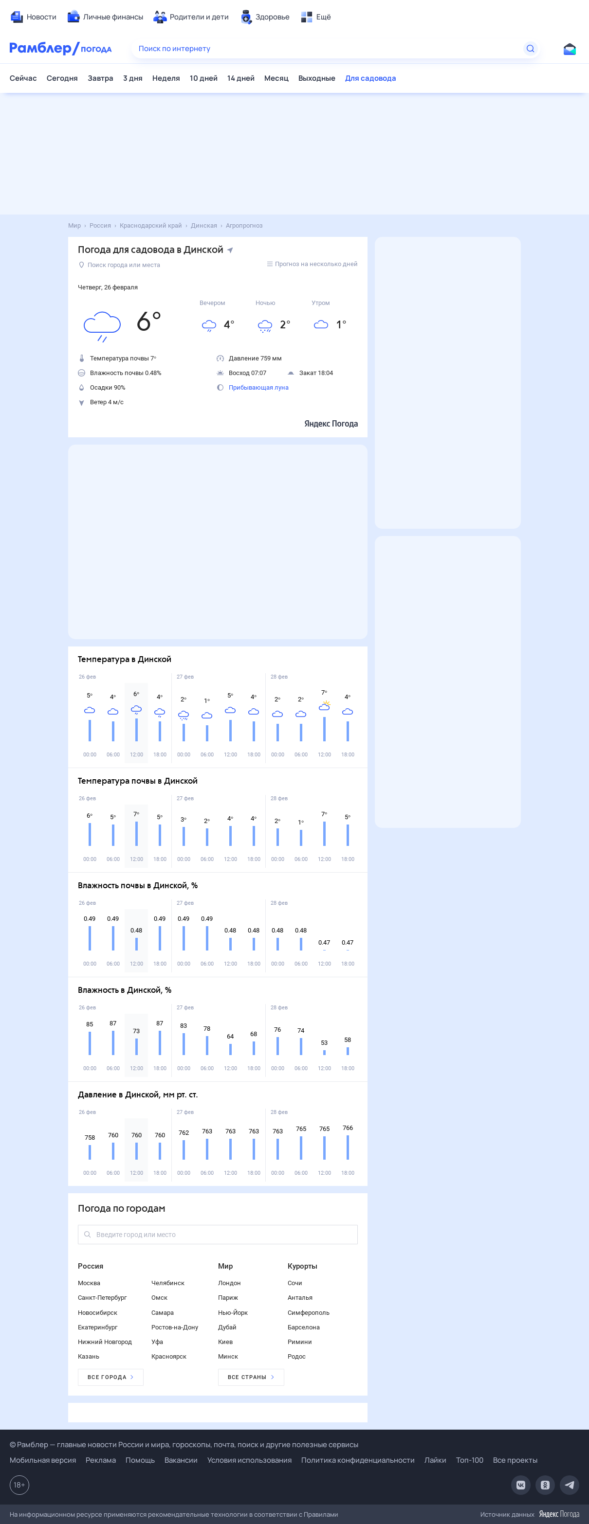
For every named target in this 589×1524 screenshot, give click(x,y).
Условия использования (249, 1460)
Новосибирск (97, 1312)
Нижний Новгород (105, 1341)
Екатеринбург (97, 1327)
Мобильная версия (43, 1460)
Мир (225, 1266)
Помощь (140, 1460)
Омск (159, 1297)
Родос (297, 1356)
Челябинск (167, 1283)
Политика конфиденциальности (358, 1460)
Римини (300, 1341)
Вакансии (181, 1460)
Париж (228, 1297)
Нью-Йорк (233, 1312)
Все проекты (515, 1460)
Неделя (166, 78)
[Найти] (530, 48)
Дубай (227, 1327)
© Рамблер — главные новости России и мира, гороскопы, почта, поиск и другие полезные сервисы (184, 1444)
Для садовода (370, 78)
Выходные (316, 78)
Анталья (300, 1297)
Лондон (229, 1283)
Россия (90, 1266)
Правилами (321, 1514)
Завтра (100, 78)
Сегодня (62, 78)
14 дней (241, 78)
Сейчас (23, 78)
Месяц (276, 78)
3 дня (133, 78)
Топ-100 (469, 1460)
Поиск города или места (119, 265)
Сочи (295, 1283)
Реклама (101, 1460)
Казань (88, 1356)
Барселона (304, 1327)
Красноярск (168, 1356)
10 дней (204, 78)
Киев (225, 1341)
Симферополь (309, 1312)
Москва (89, 1283)
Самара (162, 1312)
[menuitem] (33, 17)
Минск (228, 1356)
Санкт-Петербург (102, 1297)
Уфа (157, 1341)
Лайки (435, 1460)
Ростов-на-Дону (174, 1327)
